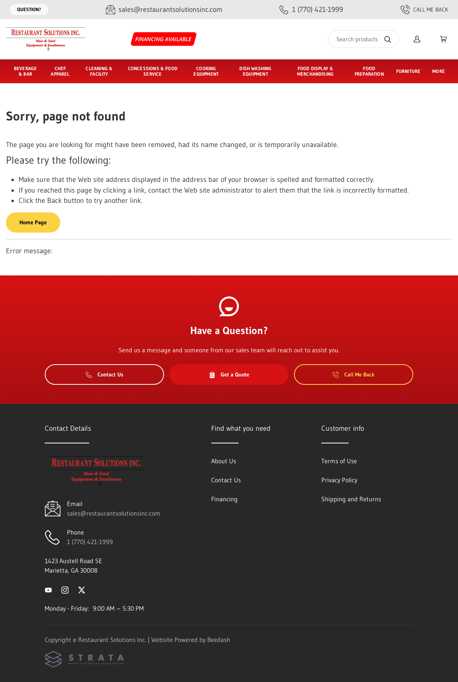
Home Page (33, 222)
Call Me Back (424, 9)
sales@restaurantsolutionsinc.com (113, 513)
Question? (29, 9)
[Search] (363, 39)
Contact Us (104, 374)
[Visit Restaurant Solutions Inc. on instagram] (65, 589)
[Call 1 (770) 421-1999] (311, 9)
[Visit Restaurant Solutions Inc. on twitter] (81, 589)
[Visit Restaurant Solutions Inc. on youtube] (48, 589)
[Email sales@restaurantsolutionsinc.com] (164, 9)
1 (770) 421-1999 (90, 542)
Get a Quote (229, 374)
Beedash (218, 640)
